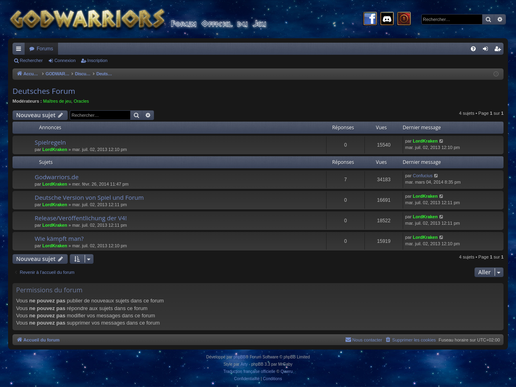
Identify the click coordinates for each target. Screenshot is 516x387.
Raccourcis (20, 50)
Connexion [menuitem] (487, 50)
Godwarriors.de (57, 177)
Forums (45, 49)
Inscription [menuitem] (499, 50)
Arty (244, 364)
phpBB (239, 357)
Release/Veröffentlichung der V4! (81, 218)
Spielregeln (50, 142)
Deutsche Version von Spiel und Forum (89, 197)
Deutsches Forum (43, 91)
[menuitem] (473, 49)
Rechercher (31, 60)
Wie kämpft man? (59, 238)
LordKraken (54, 149)
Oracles (81, 101)
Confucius (423, 175)
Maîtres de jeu (57, 101)
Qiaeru (287, 371)
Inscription (97, 60)
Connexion (65, 60)
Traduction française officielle (249, 371)
